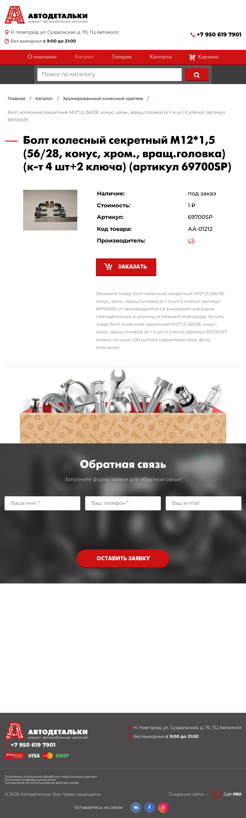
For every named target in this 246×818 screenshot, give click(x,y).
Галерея (121, 57)
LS (191, 241)
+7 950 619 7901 (219, 34)
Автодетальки (36, 794)
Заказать (132, 267)
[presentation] (123, 528)
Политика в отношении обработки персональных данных (51, 776)
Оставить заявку (123, 558)
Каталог (84, 57)
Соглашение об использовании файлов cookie (42, 782)
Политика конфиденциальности (30, 779)
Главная (16, 98)
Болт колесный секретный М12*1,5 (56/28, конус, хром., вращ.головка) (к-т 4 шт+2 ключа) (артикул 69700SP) (116, 116)
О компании (42, 57)
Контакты (161, 57)
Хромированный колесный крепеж (103, 98)
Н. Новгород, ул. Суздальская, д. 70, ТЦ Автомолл (65, 32)
